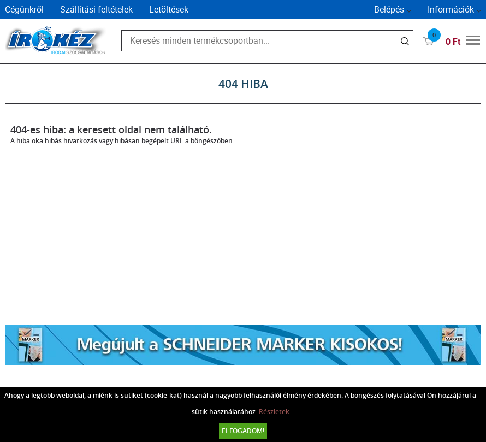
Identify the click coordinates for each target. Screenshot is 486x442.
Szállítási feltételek (96, 9)
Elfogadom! (243, 430)
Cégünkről (24, 9)
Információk (451, 9)
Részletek (274, 411)
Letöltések (168, 9)
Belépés (389, 9)
